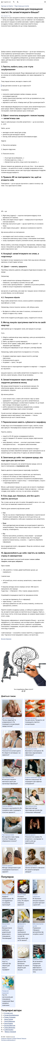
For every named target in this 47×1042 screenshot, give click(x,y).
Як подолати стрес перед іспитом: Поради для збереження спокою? (10, 839)
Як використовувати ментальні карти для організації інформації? (10, 781)
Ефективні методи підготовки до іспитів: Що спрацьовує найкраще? (33, 810)
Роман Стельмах (10, 1017)
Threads (14, 1038)
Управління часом (37, 959)
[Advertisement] (23, 38)
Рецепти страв (21, 959)
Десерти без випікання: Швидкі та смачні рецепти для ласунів (23, 966)
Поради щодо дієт (7, 748)
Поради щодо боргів (7, 894)
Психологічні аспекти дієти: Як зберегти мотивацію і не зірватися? (11, 753)
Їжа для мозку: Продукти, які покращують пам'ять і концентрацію (34, 722)
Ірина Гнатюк (8, 1019)
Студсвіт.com (8, 1013)
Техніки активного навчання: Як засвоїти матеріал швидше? (35, 870)
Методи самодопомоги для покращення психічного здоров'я (11, 870)
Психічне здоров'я (7, 806)
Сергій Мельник (9, 1021)
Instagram (9, 1038)
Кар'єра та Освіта (7, 6)
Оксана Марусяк (9, 1025)
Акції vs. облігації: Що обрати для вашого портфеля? (6, 966)
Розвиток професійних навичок (33, 777)
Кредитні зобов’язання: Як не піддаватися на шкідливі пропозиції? (8, 901)
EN (14, 1036)
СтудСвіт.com (6, 2)
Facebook (3, 1038)
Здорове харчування (31, 718)
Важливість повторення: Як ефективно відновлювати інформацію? (34, 753)
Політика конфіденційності (8, 1040)
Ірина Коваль (8, 1023)
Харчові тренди (22, 894)
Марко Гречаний (10, 1031)
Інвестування (5, 959)
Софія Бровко (8, 1029)
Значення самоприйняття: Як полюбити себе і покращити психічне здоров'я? (12, 810)
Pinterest (19, 1038)
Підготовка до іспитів (21, 6)
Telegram (23, 1038)
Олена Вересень (9, 1027)
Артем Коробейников (11, 1015)
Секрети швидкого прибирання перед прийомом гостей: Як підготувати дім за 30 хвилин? (23, 934)
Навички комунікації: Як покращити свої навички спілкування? (33, 781)
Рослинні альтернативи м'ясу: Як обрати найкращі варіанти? (23, 901)
